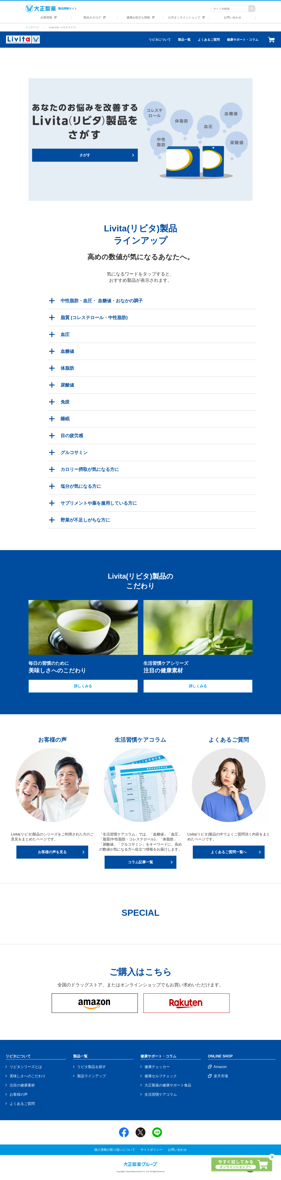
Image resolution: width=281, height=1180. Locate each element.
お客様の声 (19, 1094)
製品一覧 (184, 39)
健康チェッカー (157, 1067)
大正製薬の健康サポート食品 (168, 1085)
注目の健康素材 (22, 1085)
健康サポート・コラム (242, 39)
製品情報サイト (51, 8)
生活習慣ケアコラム (161, 1094)
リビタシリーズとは (26, 1067)
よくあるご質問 (209, 39)
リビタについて (160, 39)
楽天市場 (221, 1076)
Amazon (220, 1067)
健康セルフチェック (161, 1076)
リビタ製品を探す (91, 1067)
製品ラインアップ (91, 1076)
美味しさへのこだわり (28, 1076)
